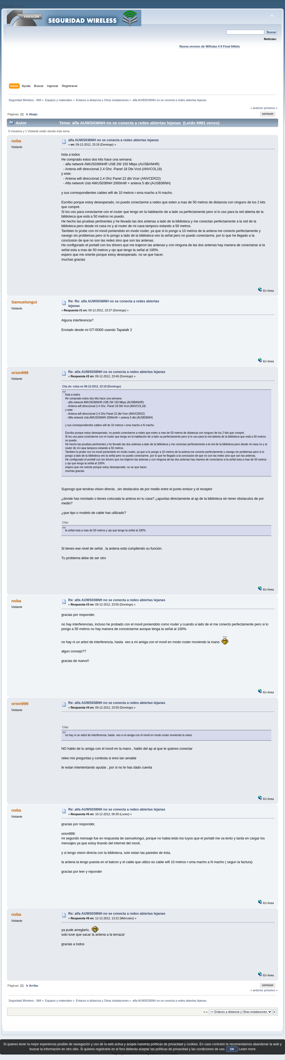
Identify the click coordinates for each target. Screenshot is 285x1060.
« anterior (256, 108)
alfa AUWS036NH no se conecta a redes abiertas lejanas (113, 140)
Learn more (247, 1049)
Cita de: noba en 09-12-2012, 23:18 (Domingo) (91, 386)
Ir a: (205, 1011)
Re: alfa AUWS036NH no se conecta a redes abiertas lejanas (116, 372)
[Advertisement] (142, 71)
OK (232, 1049)
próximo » (270, 108)
